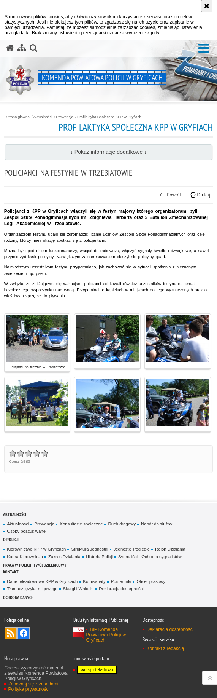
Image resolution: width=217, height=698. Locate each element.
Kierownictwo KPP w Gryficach (36, 549)
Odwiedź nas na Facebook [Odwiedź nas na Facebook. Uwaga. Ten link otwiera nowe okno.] (23, 633)
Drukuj (200, 195)
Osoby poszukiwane (26, 531)
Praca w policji (17, 565)
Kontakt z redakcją (165, 648)
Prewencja (64, 117)
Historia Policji (99, 556)
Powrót (170, 195)
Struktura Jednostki (89, 549)
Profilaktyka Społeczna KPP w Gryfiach (109, 117)
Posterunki (121, 581)
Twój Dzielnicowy (50, 565)
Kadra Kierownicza (25, 556)
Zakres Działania (64, 556)
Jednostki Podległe (132, 549)
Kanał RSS (11, 633)
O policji (11, 539)
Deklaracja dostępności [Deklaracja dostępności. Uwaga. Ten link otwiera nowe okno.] (169, 629)
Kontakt (11, 572)
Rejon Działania (170, 549)
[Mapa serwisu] (21, 48)
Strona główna (18, 117)
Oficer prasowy (150, 581)
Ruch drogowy (122, 524)
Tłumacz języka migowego (32, 588)
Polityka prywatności (28, 689)
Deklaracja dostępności (121, 588)
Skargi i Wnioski (78, 588)
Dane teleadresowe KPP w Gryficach (42, 581)
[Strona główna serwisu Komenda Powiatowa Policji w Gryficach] (10, 48)
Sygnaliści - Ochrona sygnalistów (150, 556)
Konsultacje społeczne (81, 524)
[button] (203, 49)
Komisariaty (94, 581)
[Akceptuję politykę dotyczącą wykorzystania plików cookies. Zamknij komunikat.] (206, 6)
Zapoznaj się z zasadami (33, 684)
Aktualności (42, 117)
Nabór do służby (156, 524)
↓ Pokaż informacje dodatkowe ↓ (108, 152)
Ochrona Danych (18, 597)
